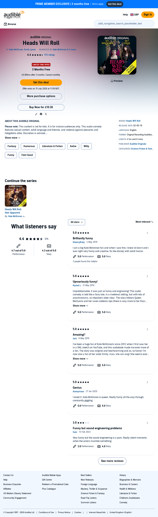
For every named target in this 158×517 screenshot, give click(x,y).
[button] (36, 114)
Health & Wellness (128, 489)
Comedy (123, 502)
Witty (86, 146)
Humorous (29, 146)
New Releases (87, 480)
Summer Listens (88, 502)
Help (125, 14)
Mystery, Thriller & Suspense (94, 489)
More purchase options (41, 96)
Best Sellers (86, 475)
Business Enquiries (12, 484)
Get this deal (41, 82)
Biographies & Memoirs (130, 480)
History (123, 475)
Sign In (148, 14)
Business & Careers (129, 484)
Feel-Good (27, 155)
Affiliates (7, 489)
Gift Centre (47, 480)
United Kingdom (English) (121, 512)
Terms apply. (69, 4)
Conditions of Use (46, 512)
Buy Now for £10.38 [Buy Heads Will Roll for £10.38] (41, 107)
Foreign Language (89, 484)
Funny (11, 155)
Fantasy (12, 146)
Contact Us (8, 475)
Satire (73, 146)
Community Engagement (14, 498)
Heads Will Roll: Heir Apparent (13, 211)
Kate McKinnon (15, 216)
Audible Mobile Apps (51, 475)
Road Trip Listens (89, 498)
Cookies (78, 512)
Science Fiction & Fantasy (93, 493)
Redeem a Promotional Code (55, 484)
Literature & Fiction (52, 146)
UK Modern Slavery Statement (17, 493)
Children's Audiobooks (130, 498)
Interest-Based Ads (97, 512)
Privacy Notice (64, 512)
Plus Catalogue (49, 489)
